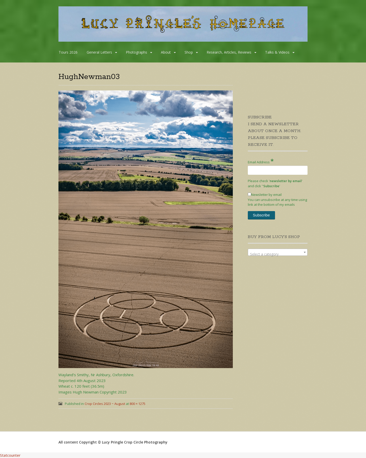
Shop (189, 52)
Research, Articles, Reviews (229, 52)
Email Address (261, 161)
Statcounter (10, 455)
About (166, 52)
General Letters (99, 52)
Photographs (136, 52)
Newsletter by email (265, 194)
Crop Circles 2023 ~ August (105, 403)
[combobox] (278, 252)
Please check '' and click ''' (275, 183)
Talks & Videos (277, 52)
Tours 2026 (68, 52)
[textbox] (277, 254)
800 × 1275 (137, 403)
